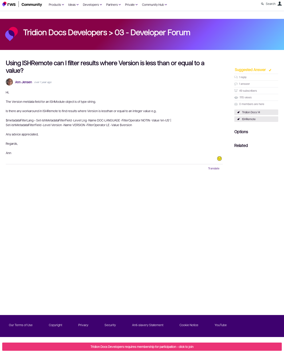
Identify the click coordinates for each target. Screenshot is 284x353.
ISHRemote (249, 119)
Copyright (55, 325)
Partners (112, 4)
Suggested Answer (251, 69)
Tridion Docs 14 (251, 112)
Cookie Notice (188, 325)
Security (110, 325)
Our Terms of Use (21, 325)
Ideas (72, 4)
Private (130, 4)
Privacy (83, 325)
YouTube (221, 325)
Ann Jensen (23, 82)
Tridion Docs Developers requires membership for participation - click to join (142, 347)
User (279, 3)
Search (271, 4)
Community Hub (153, 4)
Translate (213, 168)
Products (55, 4)
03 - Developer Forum (152, 32)
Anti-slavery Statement (147, 325)
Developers (91, 4)
